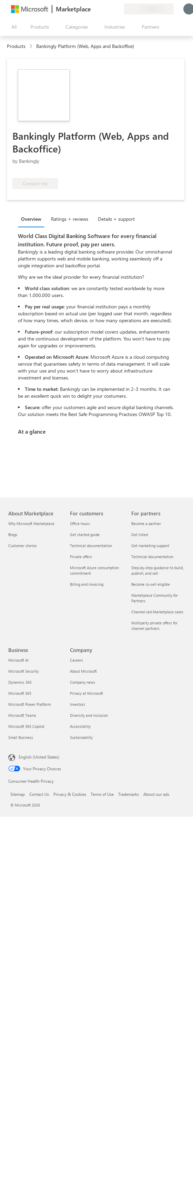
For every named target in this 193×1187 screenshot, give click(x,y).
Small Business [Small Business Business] (20, 737)
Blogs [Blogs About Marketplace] (12, 534)
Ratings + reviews (69, 219)
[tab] (33, 218)
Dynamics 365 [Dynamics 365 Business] (20, 682)
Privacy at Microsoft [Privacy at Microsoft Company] (86, 693)
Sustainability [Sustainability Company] (81, 737)
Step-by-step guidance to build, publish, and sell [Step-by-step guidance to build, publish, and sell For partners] (157, 570)
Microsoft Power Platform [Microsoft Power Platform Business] (29, 704)
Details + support (116, 219)
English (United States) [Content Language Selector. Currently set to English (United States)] (39, 757)
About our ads (156, 794)
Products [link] (16, 46)
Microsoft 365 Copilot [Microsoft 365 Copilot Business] (26, 726)
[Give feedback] (93, 9)
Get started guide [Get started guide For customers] (85, 534)
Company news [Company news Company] (82, 682)
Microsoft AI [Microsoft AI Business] (18, 660)
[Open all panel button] (12, 27)
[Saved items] (110, 9)
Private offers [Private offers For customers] (81, 556)
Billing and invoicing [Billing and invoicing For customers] (86, 584)
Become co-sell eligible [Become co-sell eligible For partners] (150, 584)
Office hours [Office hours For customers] (80, 523)
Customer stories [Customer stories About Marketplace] (22, 545)
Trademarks (128, 794)
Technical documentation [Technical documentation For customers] (91, 545)
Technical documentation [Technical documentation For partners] (152, 556)
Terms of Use (102, 794)
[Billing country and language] (149, 8)
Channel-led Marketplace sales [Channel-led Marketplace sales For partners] (157, 611)
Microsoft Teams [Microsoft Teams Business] (22, 715)
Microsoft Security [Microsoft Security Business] (23, 671)
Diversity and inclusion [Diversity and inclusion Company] (89, 715)
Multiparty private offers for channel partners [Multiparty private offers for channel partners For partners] (154, 625)
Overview (31, 219)
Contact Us (39, 794)
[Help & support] (102, 9)
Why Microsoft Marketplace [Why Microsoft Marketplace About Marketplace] (31, 523)
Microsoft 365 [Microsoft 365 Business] (19, 693)
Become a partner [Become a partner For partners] (146, 523)
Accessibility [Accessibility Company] (80, 726)
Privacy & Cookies (69, 794)
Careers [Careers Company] (76, 660)
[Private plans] (118, 9)
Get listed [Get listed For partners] (139, 534)
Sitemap (17, 794)
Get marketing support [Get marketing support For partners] (150, 545)
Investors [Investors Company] (77, 704)
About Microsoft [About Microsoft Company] (83, 671)
